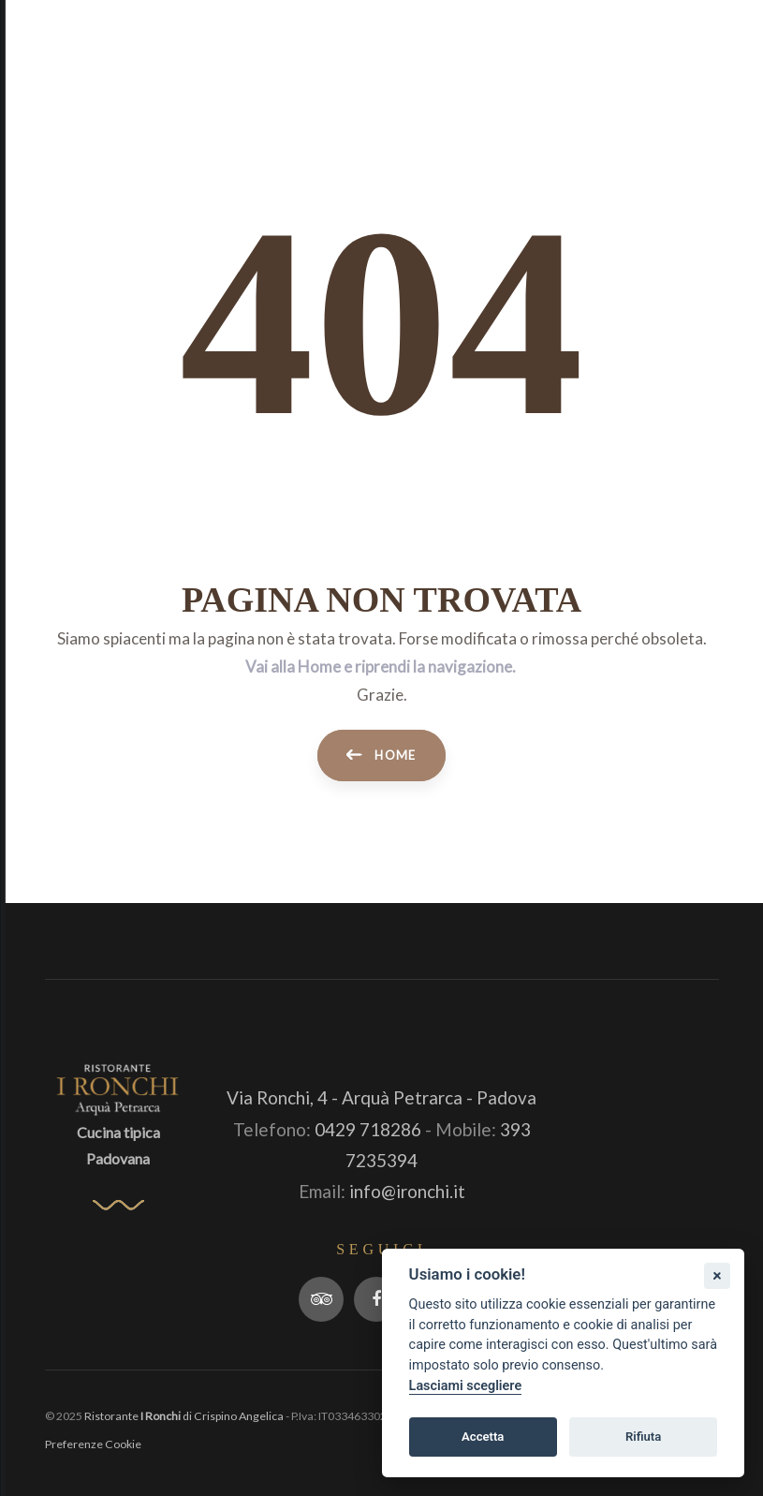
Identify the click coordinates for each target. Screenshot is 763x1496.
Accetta (483, 1436)
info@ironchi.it (407, 1191)
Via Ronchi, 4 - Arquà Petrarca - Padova (381, 1097)
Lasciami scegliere (465, 1386)
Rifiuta (643, 1436)
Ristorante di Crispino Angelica (184, 1416)
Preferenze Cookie (93, 1444)
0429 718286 (368, 1129)
